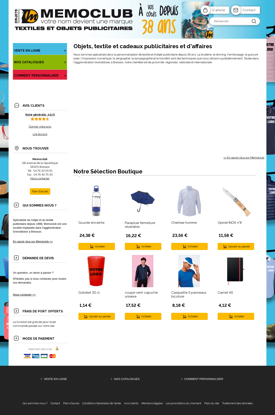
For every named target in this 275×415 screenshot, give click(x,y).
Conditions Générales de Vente (101, 403)
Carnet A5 (225, 293)
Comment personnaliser (203, 379)
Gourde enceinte (91, 223)
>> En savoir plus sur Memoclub (243, 157)
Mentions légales (152, 403)
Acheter (100, 246)
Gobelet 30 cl (89, 293)
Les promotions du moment (183, 403)
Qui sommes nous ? (35, 403)
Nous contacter (40, 178)
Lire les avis (40, 134)
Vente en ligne (55, 379)
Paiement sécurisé (40, 349)
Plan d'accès (71, 403)
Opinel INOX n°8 (230, 223)
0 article (218, 10)
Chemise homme (184, 223)
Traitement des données (237, 403)
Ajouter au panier (239, 246)
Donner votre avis (40, 126)
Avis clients (131, 403)
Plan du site (211, 403)
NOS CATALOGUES (127, 379)
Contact (249, 10)
